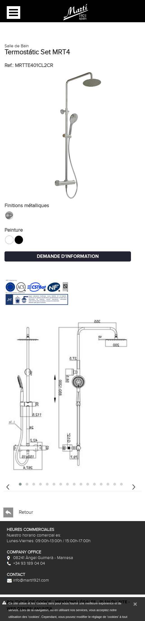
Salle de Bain (16, 45)
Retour (18, 512)
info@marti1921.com (28, 580)
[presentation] (8, 486)
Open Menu (13, 12)
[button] (20, 484)
